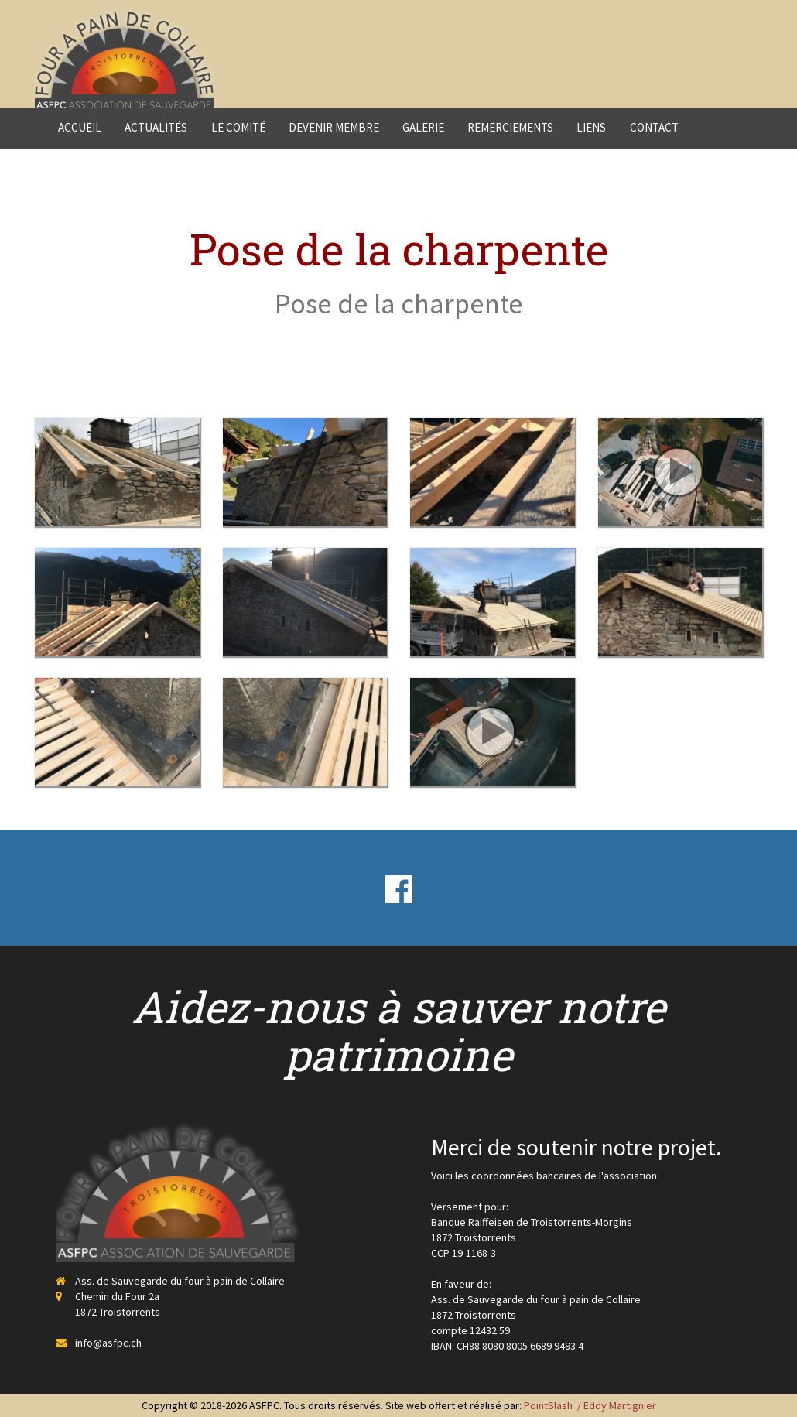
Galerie (423, 127)
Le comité (238, 127)
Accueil (79, 127)
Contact (654, 127)
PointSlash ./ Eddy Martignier (590, 1405)
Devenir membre (334, 127)
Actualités (156, 127)
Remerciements (510, 127)
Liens (591, 127)
